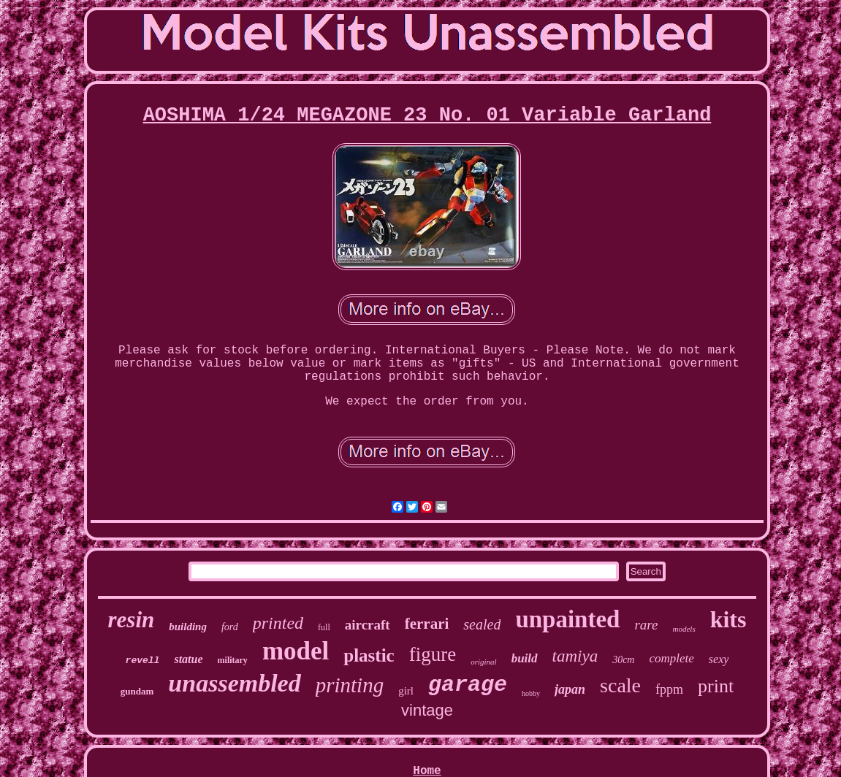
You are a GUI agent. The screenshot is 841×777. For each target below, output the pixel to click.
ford (229, 626)
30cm (623, 659)
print (716, 686)
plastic (368, 655)
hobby (531, 693)
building (188, 626)
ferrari (427, 623)
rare (646, 624)
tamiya (575, 656)
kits (728, 619)
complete (671, 658)
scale (620, 685)
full (324, 627)
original (483, 661)
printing (350, 685)
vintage (427, 710)
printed (278, 622)
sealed (482, 624)
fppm (669, 689)
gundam (137, 691)
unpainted (567, 619)
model (295, 651)
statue (188, 659)
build (524, 658)
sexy (719, 659)
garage (467, 685)
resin (131, 619)
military (233, 660)
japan (570, 689)
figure (432, 654)
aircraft (367, 624)
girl (406, 691)
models (684, 628)
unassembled (234, 683)
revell (143, 660)
